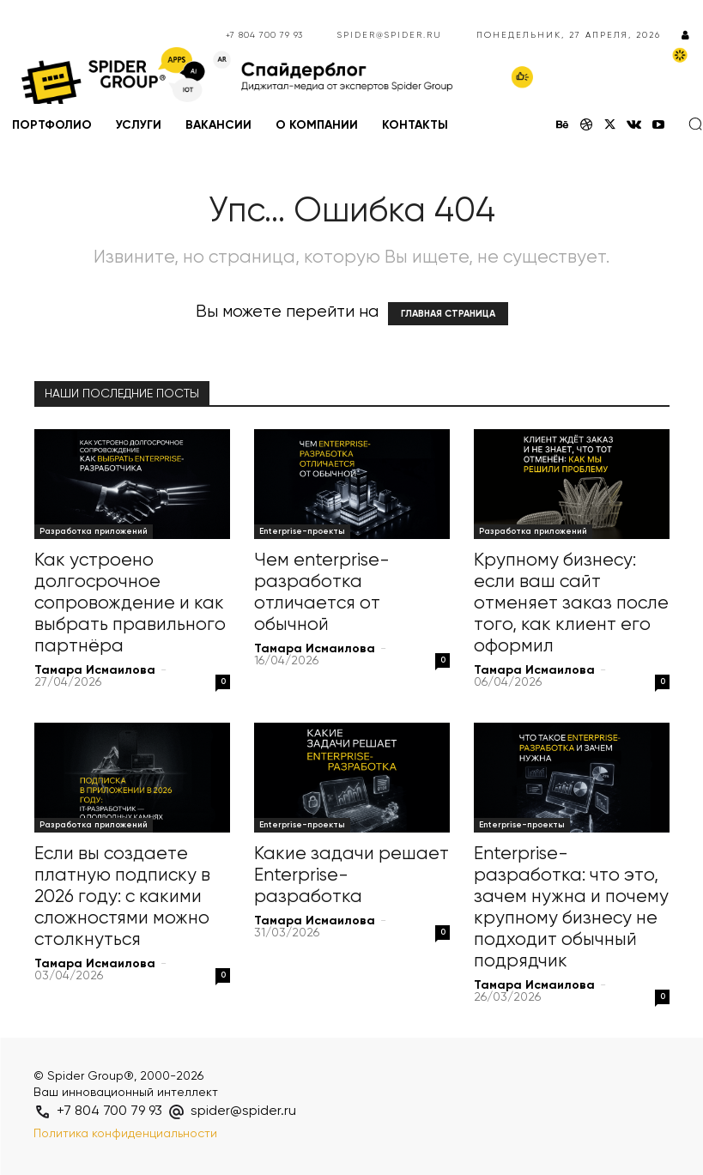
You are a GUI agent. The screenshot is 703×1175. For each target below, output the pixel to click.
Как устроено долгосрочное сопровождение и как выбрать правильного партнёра (130, 604)
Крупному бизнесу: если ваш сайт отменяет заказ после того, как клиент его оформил (571, 604)
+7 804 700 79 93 (264, 35)
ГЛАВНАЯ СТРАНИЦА (448, 313)
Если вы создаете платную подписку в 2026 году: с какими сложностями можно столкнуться (122, 897)
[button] (695, 123)
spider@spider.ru (389, 35)
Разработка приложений (93, 531)
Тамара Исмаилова (94, 670)
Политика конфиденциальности (125, 1134)
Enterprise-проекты (302, 531)
